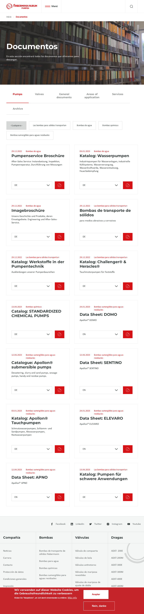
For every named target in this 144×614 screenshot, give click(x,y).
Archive (18, 108)
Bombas (46, 537)
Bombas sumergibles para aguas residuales (29, 135)
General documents (64, 96)
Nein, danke (99, 606)
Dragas (117, 537)
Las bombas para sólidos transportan (49, 125)
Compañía (11, 537)
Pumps (17, 94)
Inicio (8, 17)
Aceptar (96, 594)
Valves (39, 94)
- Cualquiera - (16, 125)
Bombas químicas (110, 125)
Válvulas (82, 537)
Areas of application (91, 96)
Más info (72, 598)
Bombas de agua (84, 125)
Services (117, 94)
